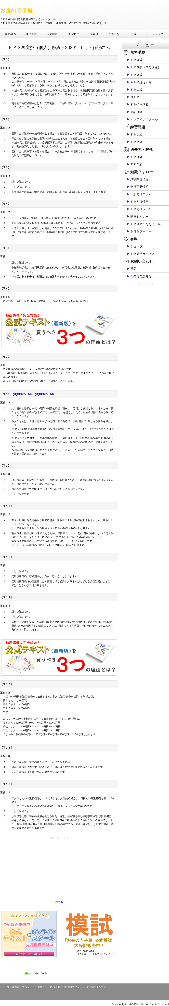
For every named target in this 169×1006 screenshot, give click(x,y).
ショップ (157, 34)
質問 (133, 268)
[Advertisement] (59, 864)
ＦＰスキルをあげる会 (145, 224)
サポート (136, 34)
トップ (5, 987)
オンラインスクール (144, 119)
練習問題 (31, 34)
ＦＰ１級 (136, 89)
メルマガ (73, 34)
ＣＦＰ (134, 97)
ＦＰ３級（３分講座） (145, 67)
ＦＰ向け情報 (139, 201)
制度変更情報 (139, 186)
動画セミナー (139, 216)
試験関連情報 (139, 179)
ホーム (59, 901)
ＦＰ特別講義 (139, 104)
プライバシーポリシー (34, 987)
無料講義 (10, 34)
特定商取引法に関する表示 (65, 987)
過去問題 (52, 34)
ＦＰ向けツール (141, 209)
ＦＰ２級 (136, 74)
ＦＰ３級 (136, 60)
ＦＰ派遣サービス (142, 254)
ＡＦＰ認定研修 (141, 82)
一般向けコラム (141, 194)
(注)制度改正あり (22, 394)
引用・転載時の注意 (94, 987)
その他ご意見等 (141, 276)
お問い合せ (115, 34)
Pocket (45, 973)
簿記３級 (136, 112)
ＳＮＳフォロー (141, 231)
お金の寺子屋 (16, 10)
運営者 (94, 34)
